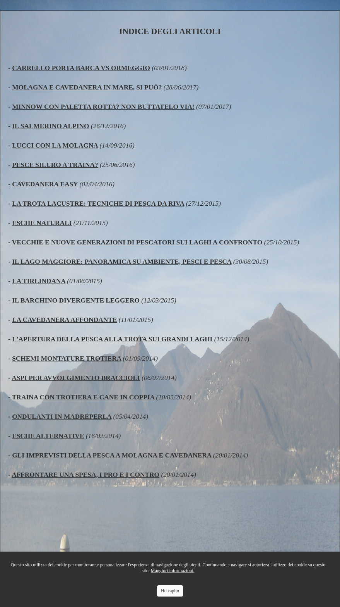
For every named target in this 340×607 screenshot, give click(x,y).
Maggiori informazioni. (173, 570)
